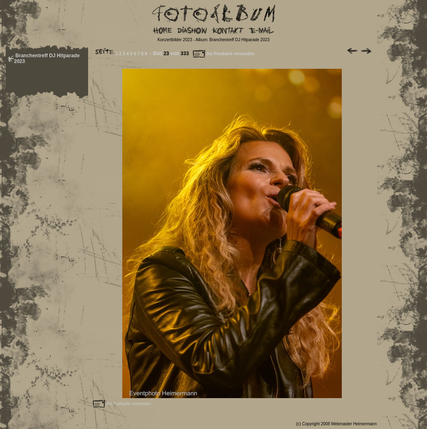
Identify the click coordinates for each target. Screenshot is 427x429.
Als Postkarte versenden (223, 53)
